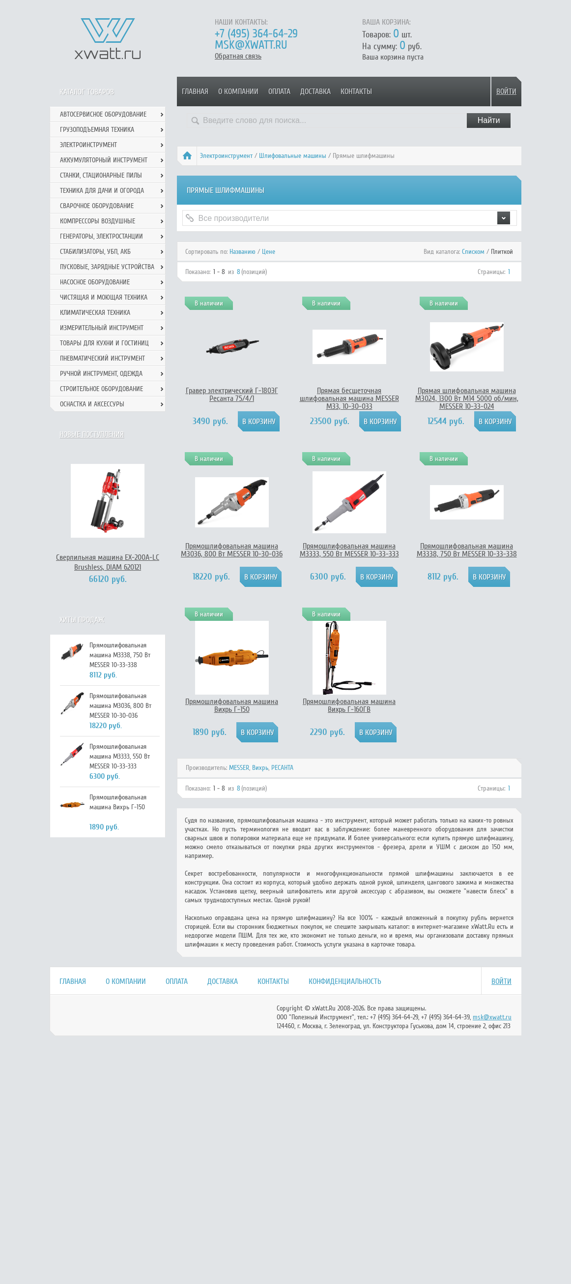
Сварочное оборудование (97, 206)
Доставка (315, 91)
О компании (238, 91)
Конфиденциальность (345, 981)
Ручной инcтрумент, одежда (101, 373)
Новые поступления (91, 434)
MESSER (239, 768)
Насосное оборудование (95, 282)
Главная (195, 91)
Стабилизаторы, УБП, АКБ (95, 251)
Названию (242, 251)
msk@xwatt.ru (251, 45)
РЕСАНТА (282, 768)
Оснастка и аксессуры (92, 404)
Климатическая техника (95, 312)
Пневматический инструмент (102, 358)
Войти (506, 91)
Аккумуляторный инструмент (103, 160)
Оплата (279, 91)
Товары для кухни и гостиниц (104, 343)
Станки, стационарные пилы (101, 175)
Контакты (356, 91)
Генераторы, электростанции (101, 236)
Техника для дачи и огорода (102, 190)
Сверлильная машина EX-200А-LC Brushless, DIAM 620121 (107, 562)
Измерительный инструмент (101, 328)
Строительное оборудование (101, 389)
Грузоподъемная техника (97, 129)
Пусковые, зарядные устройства (107, 267)
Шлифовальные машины (292, 156)
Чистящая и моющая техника (103, 297)
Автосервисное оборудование (103, 114)
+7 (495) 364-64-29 (256, 34)
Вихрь (260, 768)
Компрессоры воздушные (97, 221)
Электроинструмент (226, 156)
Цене (268, 251)
